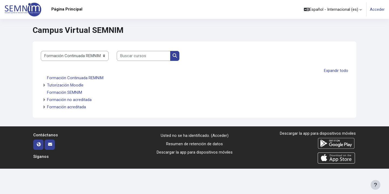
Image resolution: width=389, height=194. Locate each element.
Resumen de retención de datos (194, 143)
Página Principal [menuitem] (66, 9)
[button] (332, 9)
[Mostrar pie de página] (375, 185)
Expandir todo (336, 70)
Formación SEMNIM (64, 92)
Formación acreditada (66, 107)
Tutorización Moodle (65, 85)
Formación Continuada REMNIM (75, 77)
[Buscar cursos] (143, 56)
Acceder (377, 9)
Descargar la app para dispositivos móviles (195, 152)
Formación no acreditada (69, 99)
